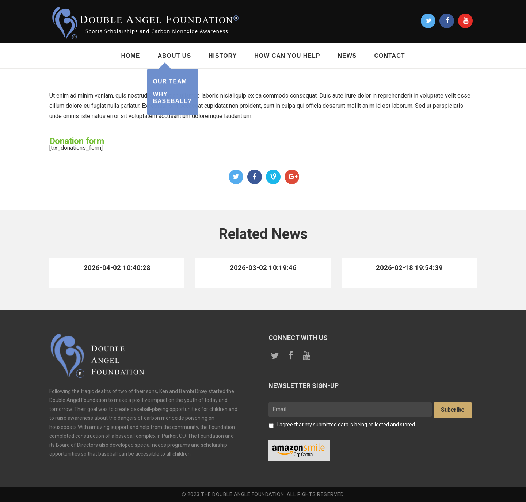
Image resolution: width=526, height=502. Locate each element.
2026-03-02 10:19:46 (263, 267)
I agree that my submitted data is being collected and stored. (346, 424)
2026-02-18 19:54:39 (409, 267)
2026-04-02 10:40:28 (117, 267)
